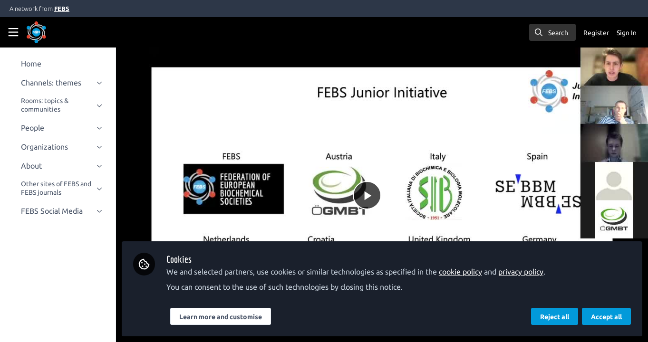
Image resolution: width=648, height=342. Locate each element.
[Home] (36, 32)
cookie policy (466, 271)
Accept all (606, 317)
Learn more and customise (226, 317)
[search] (552, 32)
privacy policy (526, 271)
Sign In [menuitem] (627, 33)
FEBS (61, 8)
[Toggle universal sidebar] (13, 32)
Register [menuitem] (596, 33)
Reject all (554, 317)
